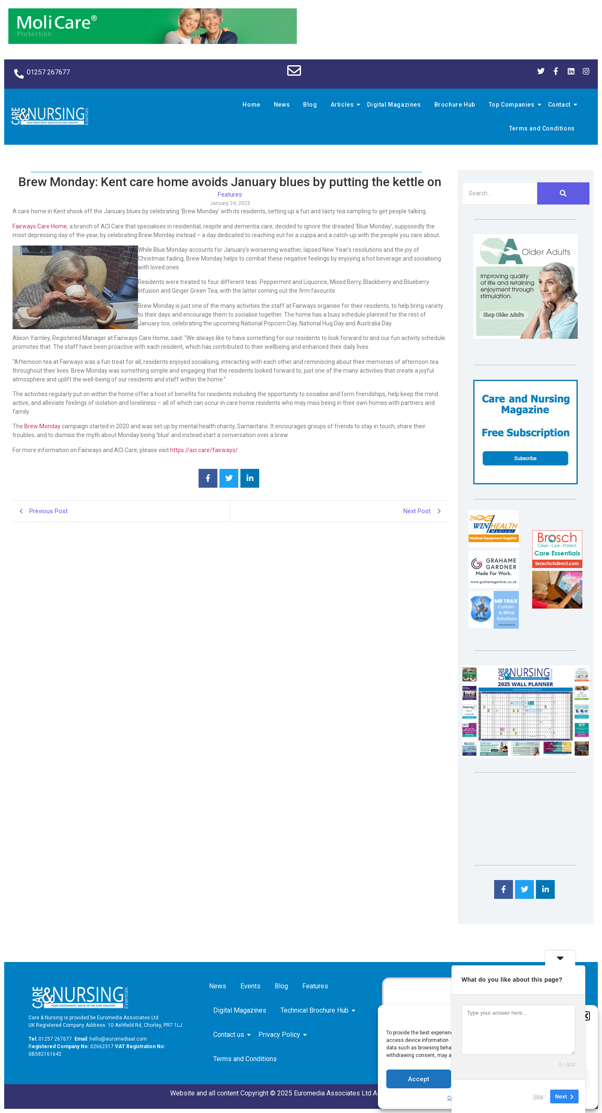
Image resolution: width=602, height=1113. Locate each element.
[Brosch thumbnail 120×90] (557, 566)
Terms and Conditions (542, 128)
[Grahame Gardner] (494, 586)
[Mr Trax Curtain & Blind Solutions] (494, 626)
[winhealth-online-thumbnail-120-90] (494, 545)
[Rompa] (525, 336)
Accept (418, 1079)
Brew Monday (42, 426)
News (282, 104)
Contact (560, 104)
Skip (538, 1096)
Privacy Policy (280, 1035)
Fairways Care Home (40, 226)
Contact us (230, 1035)
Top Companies (513, 104)
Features (315, 986)
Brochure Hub (454, 104)
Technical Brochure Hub (316, 1010)
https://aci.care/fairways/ (204, 450)
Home (251, 104)
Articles (344, 104)
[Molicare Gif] (152, 42)
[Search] (499, 193)
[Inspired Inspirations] (557, 606)
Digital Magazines (394, 104)
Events (250, 986)
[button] (585, 1016)
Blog (310, 104)
